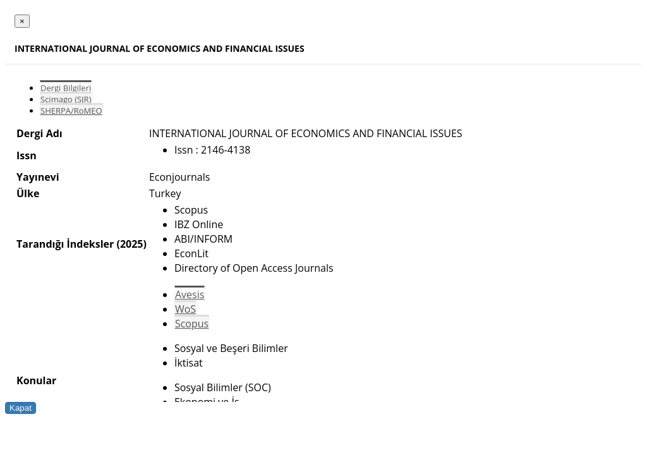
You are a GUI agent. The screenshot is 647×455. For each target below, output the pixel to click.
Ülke (27, 193)
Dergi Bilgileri (65, 88)
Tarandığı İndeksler (65, 244)
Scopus (192, 324)
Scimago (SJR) (65, 99)
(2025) (131, 244)
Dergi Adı (39, 133)
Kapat (20, 408)
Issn (26, 155)
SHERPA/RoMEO (71, 110)
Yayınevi (37, 177)
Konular (36, 380)
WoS (185, 309)
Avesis (189, 294)
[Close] (22, 21)
